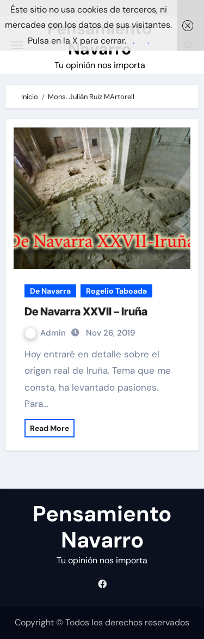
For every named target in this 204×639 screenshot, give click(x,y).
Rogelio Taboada (116, 291)
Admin (46, 332)
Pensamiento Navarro (102, 527)
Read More (49, 428)
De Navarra (50, 291)
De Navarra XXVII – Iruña (85, 311)
